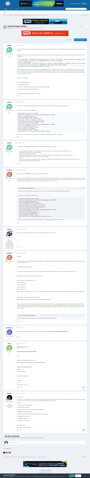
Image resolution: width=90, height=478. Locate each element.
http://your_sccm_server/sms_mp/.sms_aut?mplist (58, 330)
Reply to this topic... (14, 441)
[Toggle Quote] (18, 188)
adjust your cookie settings (40, 476)
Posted (19, 45)
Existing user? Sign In (75, 3)
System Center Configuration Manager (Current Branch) (31, 27)
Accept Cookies (72, 475)
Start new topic (69, 39)
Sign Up (84, 3)
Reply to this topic (80, 39)
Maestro (9, 392)
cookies (11, 476)
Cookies (49, 468)
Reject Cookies (82, 475)
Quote (20, 96)
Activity (10, 8)
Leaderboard (18, 11)
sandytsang (9, 326)
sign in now (31, 436)
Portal (23, 8)
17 (9, 402)
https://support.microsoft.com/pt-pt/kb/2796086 (26, 350)
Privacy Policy (43, 468)
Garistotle (9, 170)
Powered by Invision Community (45, 471)
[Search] (71, 9)
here (48, 86)
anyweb (9, 229)
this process (28, 146)
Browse (5, 9)
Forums (4, 11)
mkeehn (10, 27)
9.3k (9, 239)
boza (9, 342)
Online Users (11, 11)
